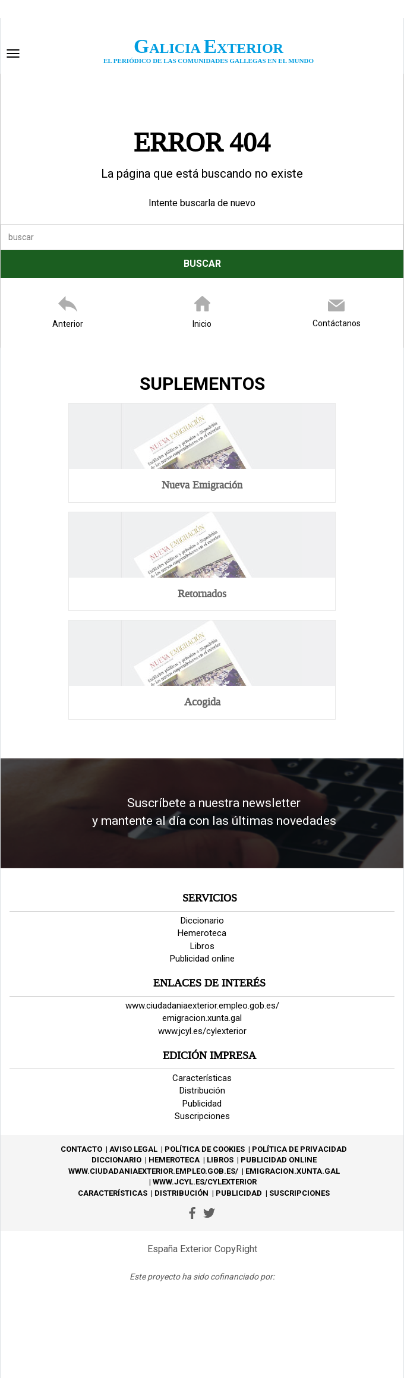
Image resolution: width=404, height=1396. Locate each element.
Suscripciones (202, 1116)
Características (202, 1078)
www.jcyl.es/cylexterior (202, 1031)
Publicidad (202, 1103)
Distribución (202, 1090)
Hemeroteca (202, 933)
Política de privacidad (299, 1149)
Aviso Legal (133, 1149)
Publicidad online (202, 958)
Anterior (67, 324)
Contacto (81, 1149)
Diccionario (202, 920)
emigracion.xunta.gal (202, 1018)
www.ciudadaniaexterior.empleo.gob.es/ (202, 1005)
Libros (202, 946)
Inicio (202, 324)
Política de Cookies (205, 1149)
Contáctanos (337, 323)
